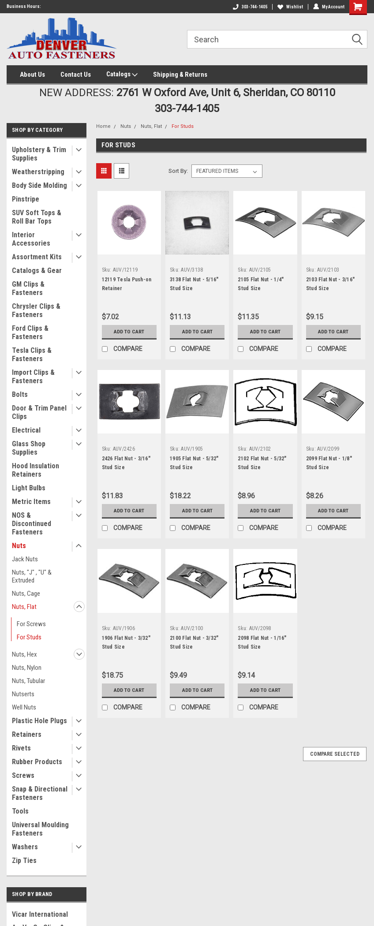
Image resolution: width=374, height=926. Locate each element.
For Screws (31, 624)
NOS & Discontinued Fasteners (31, 523)
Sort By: (178, 171)
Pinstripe (25, 199)
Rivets (21, 748)
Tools (20, 811)
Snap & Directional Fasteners (39, 793)
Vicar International (40, 914)
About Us (32, 74)
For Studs (29, 637)
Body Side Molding (39, 185)
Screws (23, 775)
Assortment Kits (37, 257)
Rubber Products (37, 762)
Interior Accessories (31, 239)
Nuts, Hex (24, 654)
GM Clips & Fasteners (28, 288)
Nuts (19, 545)
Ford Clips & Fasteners (30, 332)
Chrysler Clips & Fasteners (36, 310)
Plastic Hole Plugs (39, 721)
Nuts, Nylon (26, 668)
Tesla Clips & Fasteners (32, 354)
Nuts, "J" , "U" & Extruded (32, 576)
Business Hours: (24, 6)
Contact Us (75, 74)
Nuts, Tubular (28, 681)
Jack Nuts (25, 559)
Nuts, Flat (24, 607)
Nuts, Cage (26, 593)
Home (103, 126)
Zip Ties (24, 860)
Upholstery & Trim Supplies (39, 154)
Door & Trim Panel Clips (39, 412)
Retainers (26, 734)
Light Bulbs (28, 488)
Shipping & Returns (180, 74)
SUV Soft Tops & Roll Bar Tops (36, 217)
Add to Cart (129, 332)
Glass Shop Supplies (28, 448)
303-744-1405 (250, 7)
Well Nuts (24, 707)
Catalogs (122, 74)
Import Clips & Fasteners (33, 376)
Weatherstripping (38, 172)
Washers (25, 847)
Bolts (20, 394)
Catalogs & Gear (37, 270)
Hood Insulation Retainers (35, 470)
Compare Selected (334, 754)
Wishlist (290, 7)
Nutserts (23, 694)
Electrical (26, 430)
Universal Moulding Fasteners (40, 829)
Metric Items (31, 501)
